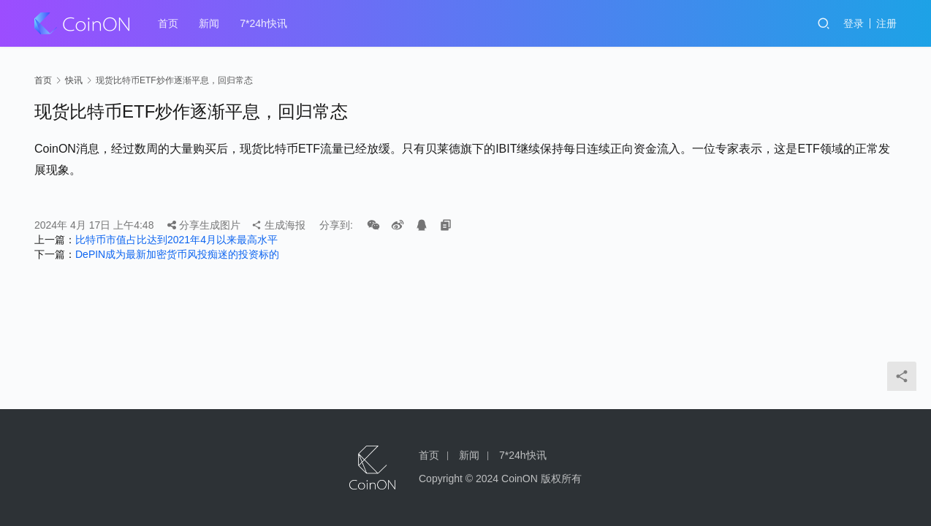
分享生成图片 (203, 225)
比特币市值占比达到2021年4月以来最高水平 (176, 239)
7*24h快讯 (263, 23)
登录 (853, 23)
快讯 (74, 80)
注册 (886, 23)
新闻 (209, 23)
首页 (168, 23)
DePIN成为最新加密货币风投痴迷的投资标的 (177, 254)
